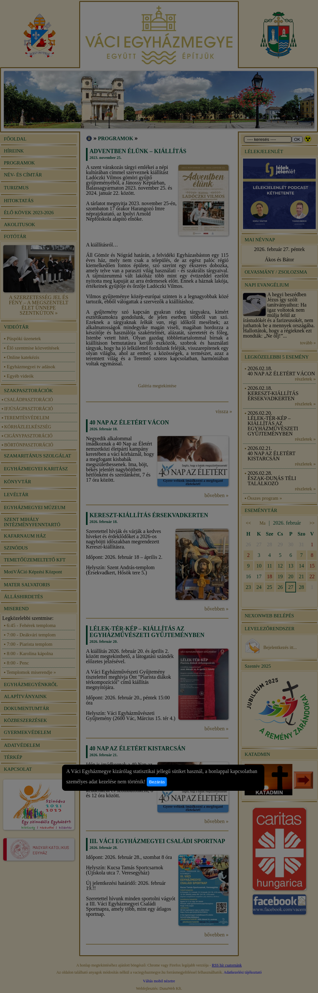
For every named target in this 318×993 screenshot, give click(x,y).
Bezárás (157, 781)
